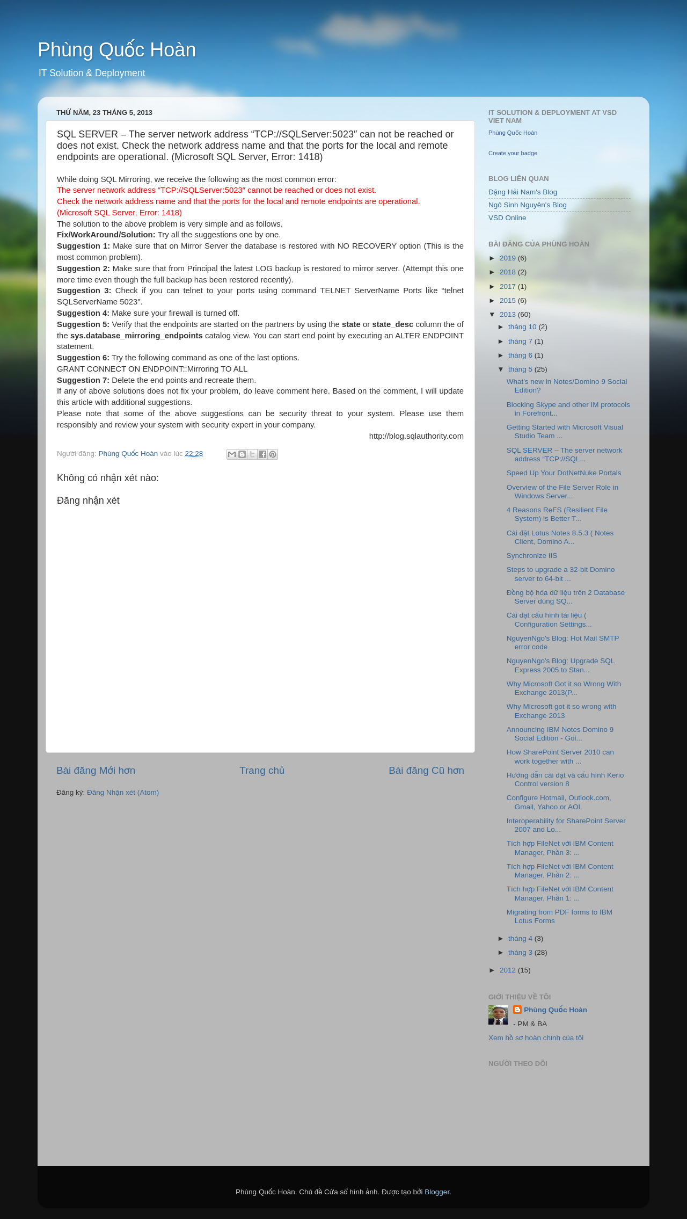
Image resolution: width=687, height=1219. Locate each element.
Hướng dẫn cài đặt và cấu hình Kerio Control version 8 (565, 779)
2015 (509, 300)
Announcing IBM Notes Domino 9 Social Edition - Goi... (560, 733)
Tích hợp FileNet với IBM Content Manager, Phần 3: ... (560, 847)
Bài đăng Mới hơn (95, 770)
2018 (509, 272)
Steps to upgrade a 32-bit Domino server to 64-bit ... (561, 573)
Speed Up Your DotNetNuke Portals (564, 473)
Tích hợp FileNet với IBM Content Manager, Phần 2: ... (560, 870)
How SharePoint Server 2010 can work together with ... (560, 756)
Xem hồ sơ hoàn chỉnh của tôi (535, 1038)
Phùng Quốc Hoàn (117, 50)
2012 (509, 970)
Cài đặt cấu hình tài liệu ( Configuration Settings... (549, 619)
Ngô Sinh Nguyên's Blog (527, 205)
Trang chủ (261, 770)
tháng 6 (521, 355)
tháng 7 (521, 341)
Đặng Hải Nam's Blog (522, 192)
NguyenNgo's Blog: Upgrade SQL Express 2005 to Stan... (561, 665)
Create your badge (512, 153)
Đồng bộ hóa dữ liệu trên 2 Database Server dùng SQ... (566, 597)
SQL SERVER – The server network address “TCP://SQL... (565, 454)
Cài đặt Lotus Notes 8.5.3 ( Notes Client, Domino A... (560, 537)
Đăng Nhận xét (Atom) (123, 792)
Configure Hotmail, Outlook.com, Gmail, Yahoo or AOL (559, 802)
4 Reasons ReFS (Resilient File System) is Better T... (557, 514)
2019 (509, 258)
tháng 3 (521, 952)
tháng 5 (521, 369)
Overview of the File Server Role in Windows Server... (563, 491)
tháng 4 (521, 938)
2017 (509, 286)
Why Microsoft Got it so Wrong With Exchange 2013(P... (564, 688)
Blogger (437, 1192)
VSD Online (507, 218)
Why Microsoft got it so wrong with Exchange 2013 (562, 710)
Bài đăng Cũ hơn (426, 770)
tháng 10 (523, 327)
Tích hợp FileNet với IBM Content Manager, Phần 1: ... (560, 893)
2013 (509, 314)
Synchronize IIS (532, 556)
